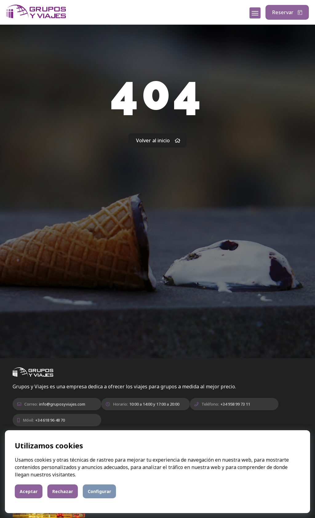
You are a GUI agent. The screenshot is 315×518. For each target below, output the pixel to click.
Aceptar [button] (29, 491)
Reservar (287, 12)
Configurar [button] (99, 491)
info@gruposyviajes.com (62, 404)
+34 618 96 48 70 (50, 420)
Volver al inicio (158, 140)
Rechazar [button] (62, 491)
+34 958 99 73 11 (235, 404)
